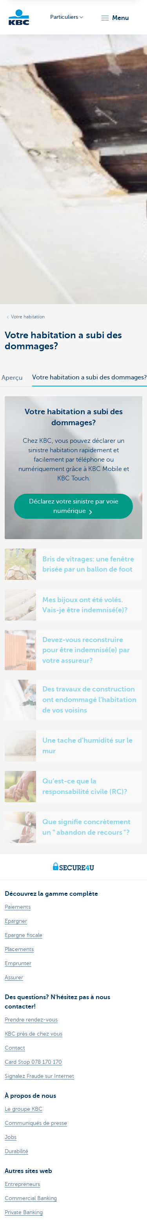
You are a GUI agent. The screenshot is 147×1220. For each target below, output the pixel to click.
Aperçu (12, 377)
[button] (114, 18)
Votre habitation (28, 316)
